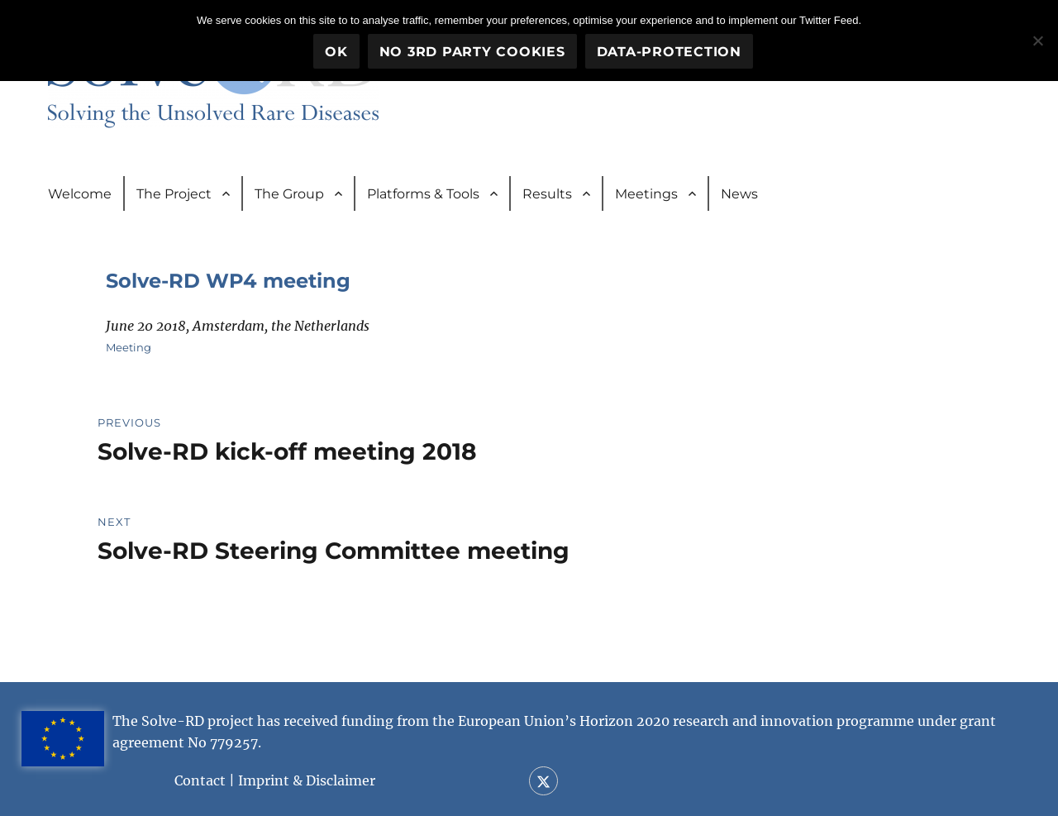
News (739, 194)
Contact (200, 780)
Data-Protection (669, 52)
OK (336, 52)
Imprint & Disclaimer (306, 780)
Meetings (646, 194)
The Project (174, 194)
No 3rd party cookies (472, 52)
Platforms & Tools (423, 194)
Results (547, 194)
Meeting (128, 347)
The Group (289, 194)
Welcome (80, 194)
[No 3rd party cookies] (1037, 40)
